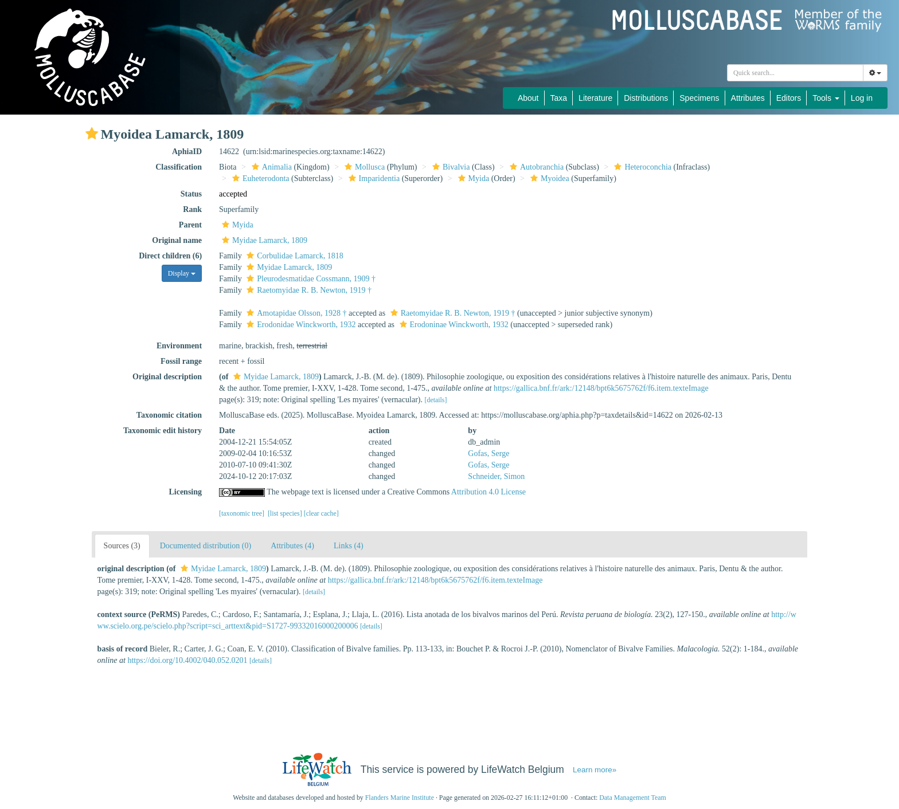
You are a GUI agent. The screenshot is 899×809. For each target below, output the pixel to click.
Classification (178, 167)
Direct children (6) (170, 256)
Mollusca (363, 167)
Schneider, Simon (496, 476)
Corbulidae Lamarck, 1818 (293, 256)
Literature (595, 98)
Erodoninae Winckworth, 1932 (453, 324)
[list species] (285, 513)
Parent (190, 225)
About (528, 98)
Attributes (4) (292, 545)
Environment (179, 345)
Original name (177, 240)
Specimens (699, 98)
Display (182, 273)
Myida (472, 178)
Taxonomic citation (169, 415)
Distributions (646, 98)
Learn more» (594, 769)
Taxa (559, 98)
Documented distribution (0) (205, 545)
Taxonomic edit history (162, 430)
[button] (92, 133)
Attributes (748, 98)
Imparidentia (373, 178)
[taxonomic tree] (241, 513)
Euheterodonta (259, 178)
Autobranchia (535, 167)
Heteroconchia (641, 167)
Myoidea (548, 178)
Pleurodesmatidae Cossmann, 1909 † (310, 278)
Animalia (270, 167)
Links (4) (348, 545)
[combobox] (795, 72)
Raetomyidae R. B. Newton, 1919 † (308, 290)
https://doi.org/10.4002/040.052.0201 (187, 660)
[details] (435, 400)
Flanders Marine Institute (399, 798)
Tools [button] (825, 98)
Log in (862, 98)
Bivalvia (449, 167)
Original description (167, 376)
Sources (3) (122, 545)
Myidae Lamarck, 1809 (263, 240)
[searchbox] (795, 73)
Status (191, 194)
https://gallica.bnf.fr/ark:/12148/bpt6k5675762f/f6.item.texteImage (601, 388)
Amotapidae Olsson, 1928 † (295, 313)
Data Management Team (632, 798)
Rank (192, 209)
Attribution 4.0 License (488, 492)
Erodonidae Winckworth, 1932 (299, 324)
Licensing (185, 492)
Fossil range (181, 361)
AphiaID (187, 151)
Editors (789, 98)
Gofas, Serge (488, 453)
